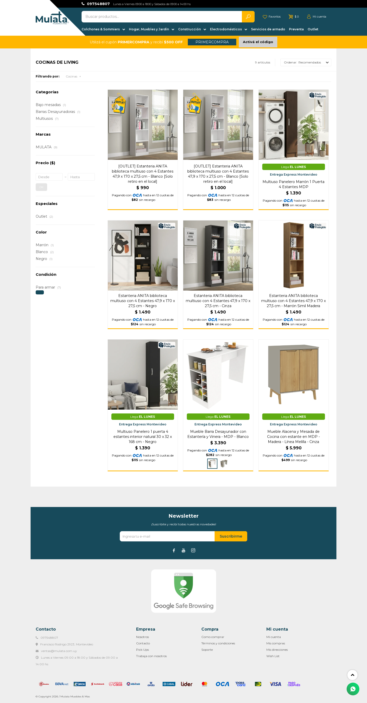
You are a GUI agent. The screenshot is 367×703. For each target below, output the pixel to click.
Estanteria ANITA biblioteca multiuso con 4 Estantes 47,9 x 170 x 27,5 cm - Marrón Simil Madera (293, 300)
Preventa (296, 29)
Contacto (143, 643)
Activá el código (258, 42)
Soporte (207, 650)
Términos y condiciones (218, 643)
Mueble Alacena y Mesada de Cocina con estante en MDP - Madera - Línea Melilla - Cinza (293, 436)
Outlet (313, 29)
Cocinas (71, 76)
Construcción (189, 29)
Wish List (273, 656)
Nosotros (142, 637)
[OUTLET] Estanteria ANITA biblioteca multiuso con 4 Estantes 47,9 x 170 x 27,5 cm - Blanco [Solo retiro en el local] (142, 174)
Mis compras (275, 643)
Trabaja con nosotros (151, 656)
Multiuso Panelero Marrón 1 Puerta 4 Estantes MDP (293, 184)
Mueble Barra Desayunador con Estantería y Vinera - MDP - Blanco (218, 434)
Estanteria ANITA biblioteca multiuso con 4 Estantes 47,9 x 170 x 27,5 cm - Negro (142, 300)
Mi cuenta (273, 637)
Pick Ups (142, 650)
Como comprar (212, 637)
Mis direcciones (277, 650)
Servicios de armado (268, 29)
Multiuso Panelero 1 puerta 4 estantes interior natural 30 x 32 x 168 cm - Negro (142, 436)
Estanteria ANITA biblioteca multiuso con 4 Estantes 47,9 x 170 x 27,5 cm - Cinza (218, 300)
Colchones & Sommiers (101, 29)
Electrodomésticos (226, 29)
